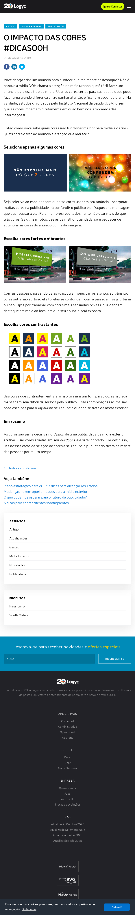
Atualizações (18, 538)
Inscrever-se (114, 658)
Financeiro (17, 606)
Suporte (68, 750)
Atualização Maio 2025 (67, 840)
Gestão (14, 547)
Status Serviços (67, 768)
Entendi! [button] (117, 907)
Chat (68, 763)
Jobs (67, 793)
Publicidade (56, 26)
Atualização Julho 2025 (67, 835)
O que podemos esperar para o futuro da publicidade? (45, 497)
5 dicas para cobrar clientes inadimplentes (36, 503)
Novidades (17, 565)
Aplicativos (67, 713)
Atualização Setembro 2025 (67, 829)
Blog (67, 817)
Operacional (67, 732)
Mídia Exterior (31, 26)
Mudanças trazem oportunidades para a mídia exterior (45, 491)
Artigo (10, 26)
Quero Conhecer (112, 6)
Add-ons (67, 737)
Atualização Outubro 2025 (67, 824)
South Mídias (18, 615)
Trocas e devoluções (68, 804)
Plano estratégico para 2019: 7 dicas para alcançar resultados (50, 486)
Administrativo (67, 726)
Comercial (67, 721)
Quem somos (67, 788)
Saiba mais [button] (29, 909)
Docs (67, 757)
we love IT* (68, 799)
